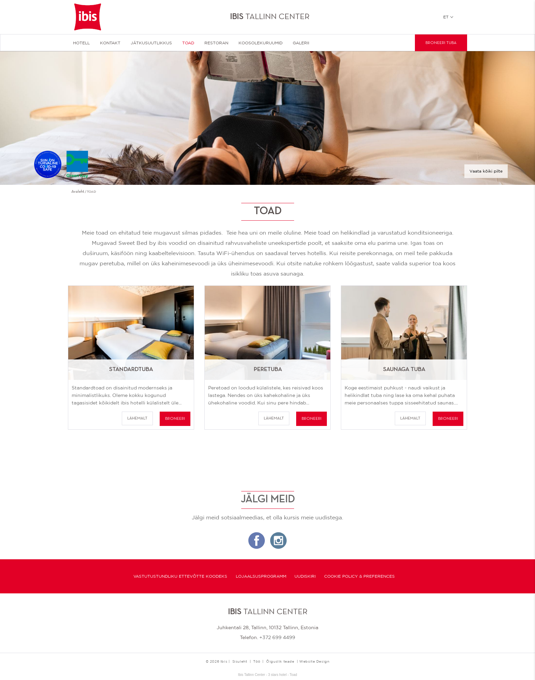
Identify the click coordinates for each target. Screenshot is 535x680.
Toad (188, 43)
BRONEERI (175, 418)
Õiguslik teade (280, 661)
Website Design (314, 661)
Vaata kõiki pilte (486, 171)
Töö (256, 661)
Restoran (216, 43)
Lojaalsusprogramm (261, 576)
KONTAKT (110, 43)
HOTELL (81, 43)
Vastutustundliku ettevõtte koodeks (180, 576)
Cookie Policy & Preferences (359, 576)
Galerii (301, 43)
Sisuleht (239, 661)
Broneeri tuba (441, 43)
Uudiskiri (305, 576)
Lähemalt (137, 418)
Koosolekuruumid (260, 43)
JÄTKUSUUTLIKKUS (151, 43)
